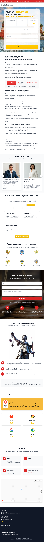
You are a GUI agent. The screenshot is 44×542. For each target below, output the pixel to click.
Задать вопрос (11, 83)
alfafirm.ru (27, 539)
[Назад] (2, 176)
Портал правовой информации (7, 527)
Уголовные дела (18, 207)
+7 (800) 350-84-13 (24, 1)
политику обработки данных (23, 43)
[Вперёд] (41, 176)
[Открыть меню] (42, 5)
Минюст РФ (3, 529)
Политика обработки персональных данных (9, 534)
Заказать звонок (31, 472)
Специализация (13, 204)
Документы (26, 207)
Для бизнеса (31, 204)
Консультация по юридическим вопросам (18, 57)
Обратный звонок (38, 1)
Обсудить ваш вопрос (22, 236)
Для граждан (22, 204)
